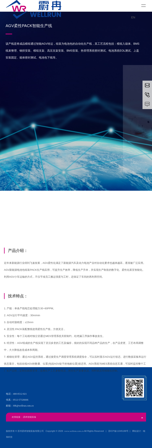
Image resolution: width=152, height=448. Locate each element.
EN (133, 17)
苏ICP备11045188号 (118, 431)
